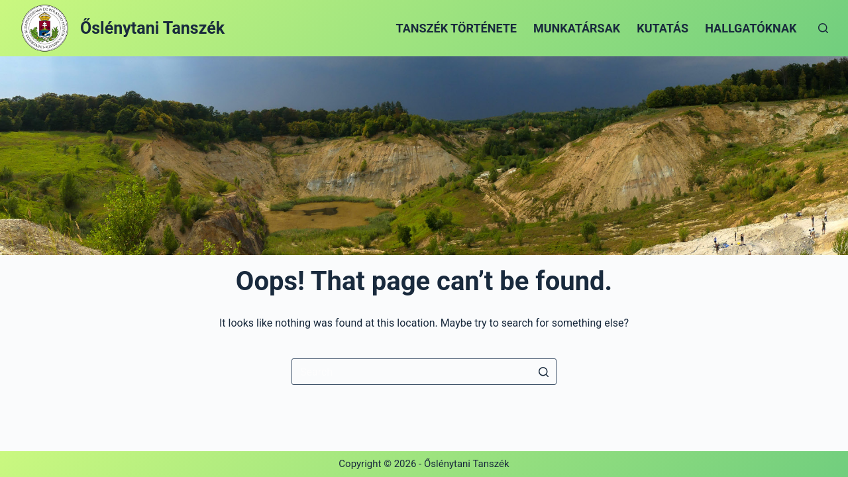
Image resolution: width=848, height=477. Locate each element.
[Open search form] (823, 28)
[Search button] (543, 371)
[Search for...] (424, 371)
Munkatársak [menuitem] (576, 28)
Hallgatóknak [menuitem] (750, 28)
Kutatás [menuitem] (662, 28)
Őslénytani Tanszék (152, 28)
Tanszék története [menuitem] (456, 28)
